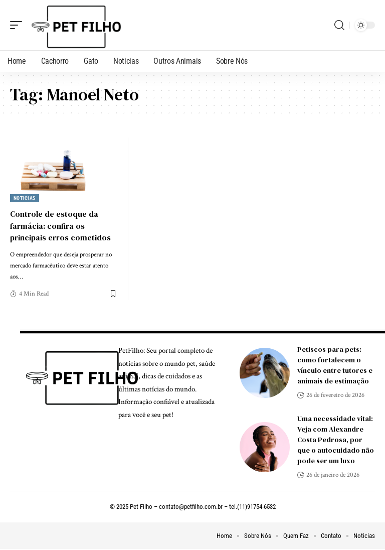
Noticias (25, 198)
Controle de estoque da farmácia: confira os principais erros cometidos (60, 225)
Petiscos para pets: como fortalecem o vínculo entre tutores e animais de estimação (334, 365)
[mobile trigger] (18, 25)
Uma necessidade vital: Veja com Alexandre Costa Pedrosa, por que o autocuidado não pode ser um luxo (335, 440)
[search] (339, 25)
